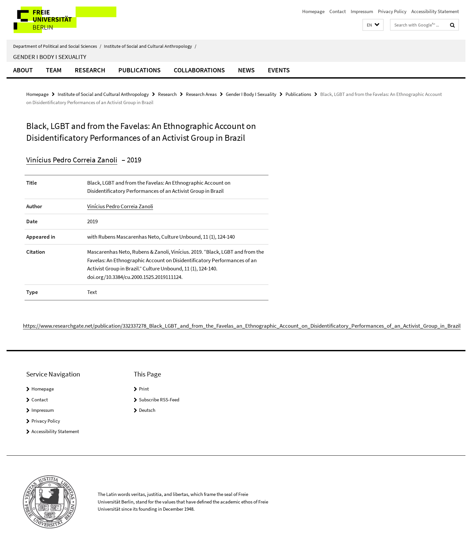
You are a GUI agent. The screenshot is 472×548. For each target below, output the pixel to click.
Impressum (362, 11)
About (23, 70)
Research (90, 70)
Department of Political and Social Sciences (57, 46)
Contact (337, 11)
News (246, 70)
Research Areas (201, 94)
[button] (373, 25)
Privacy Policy (392, 11)
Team (54, 70)
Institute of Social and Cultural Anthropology (150, 46)
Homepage (313, 11)
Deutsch (147, 410)
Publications (139, 70)
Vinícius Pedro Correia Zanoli (71, 159)
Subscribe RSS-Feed (159, 399)
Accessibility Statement (435, 11)
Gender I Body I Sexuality (49, 57)
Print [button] (144, 389)
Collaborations (199, 70)
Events (279, 70)
